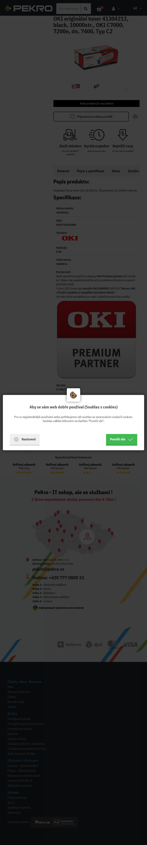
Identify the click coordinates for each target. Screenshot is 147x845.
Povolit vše (121, 439)
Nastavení (25, 439)
